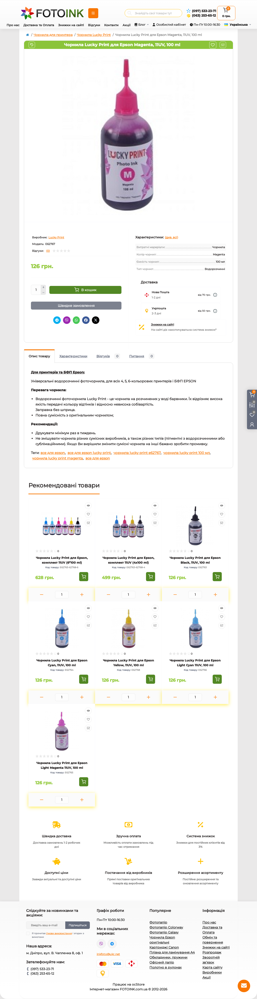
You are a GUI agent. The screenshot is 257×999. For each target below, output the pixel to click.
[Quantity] (36, 290)
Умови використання (59, 933)
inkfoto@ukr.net (108, 954)
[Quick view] (88, 505)
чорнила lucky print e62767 (137, 453)
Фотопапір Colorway (166, 927)
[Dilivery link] (215, 295)
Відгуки (94, 25)
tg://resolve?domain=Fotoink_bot (112, 944)
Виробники (212, 972)
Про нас (13, 25)
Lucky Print (56, 237)
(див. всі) (171, 237)
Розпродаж (211, 952)
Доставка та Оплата (38, 25)
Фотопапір (158, 922)
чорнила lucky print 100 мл (186, 453)
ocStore (138, 984)
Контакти (111, 25)
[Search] (130, 13)
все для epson (52, 453)
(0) (48, 250)
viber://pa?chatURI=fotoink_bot (101, 944)
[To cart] (83, 576)
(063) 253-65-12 (204, 15)
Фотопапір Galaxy (164, 932)
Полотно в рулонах (165, 967)
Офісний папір (161, 962)
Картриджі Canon (164, 947)
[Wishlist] (88, 514)
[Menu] (93, 13)
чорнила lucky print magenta (57, 458)
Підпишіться (77, 925)
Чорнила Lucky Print (94, 35)
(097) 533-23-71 (204, 11)
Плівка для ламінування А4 (172, 952)
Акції (127, 25)
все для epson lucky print (89, 453)
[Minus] (43, 292)
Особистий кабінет (171, 24)
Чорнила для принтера (53, 35)
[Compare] (88, 523)
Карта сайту (212, 967)
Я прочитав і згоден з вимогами (58, 935)
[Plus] (43, 287)
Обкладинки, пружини (168, 957)
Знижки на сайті (71, 25)
